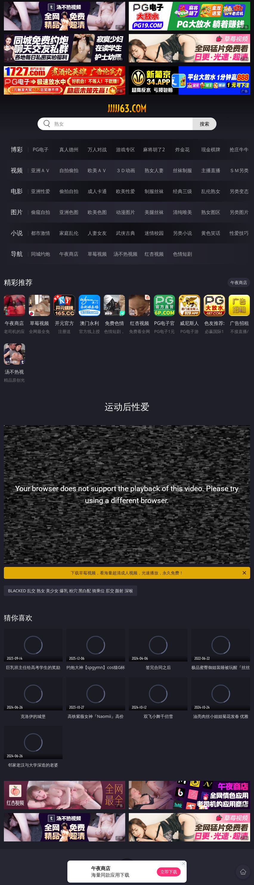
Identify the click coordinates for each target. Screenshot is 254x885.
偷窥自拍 (40, 212)
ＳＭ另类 (239, 170)
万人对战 (97, 149)
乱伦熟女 (210, 191)
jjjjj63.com (127, 109)
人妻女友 (97, 233)
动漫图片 (125, 212)
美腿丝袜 (154, 212)
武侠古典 (125, 233)
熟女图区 (210, 212)
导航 (17, 254)
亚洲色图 (68, 212)
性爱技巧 (239, 233)
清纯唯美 (182, 212)
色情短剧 (182, 254)
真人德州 (68, 149)
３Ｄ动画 (125, 170)
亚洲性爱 (40, 191)
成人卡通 (97, 191)
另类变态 (239, 191)
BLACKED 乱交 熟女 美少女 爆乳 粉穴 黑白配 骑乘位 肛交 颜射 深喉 (70, 590)
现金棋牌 (210, 149)
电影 (17, 191)
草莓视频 (97, 254)
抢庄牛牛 (239, 149)
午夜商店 (68, 254)
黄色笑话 (210, 233)
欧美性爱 (125, 191)
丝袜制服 (182, 170)
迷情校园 (154, 233)
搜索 (204, 124)
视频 (17, 170)
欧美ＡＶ (97, 170)
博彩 (17, 149)
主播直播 (210, 170)
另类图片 (239, 212)
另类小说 (182, 233)
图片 (17, 212)
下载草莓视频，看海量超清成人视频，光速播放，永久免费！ (159, 572)
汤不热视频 (125, 254)
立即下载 (168, 872)
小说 (17, 233)
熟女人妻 (154, 170)
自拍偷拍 (68, 170)
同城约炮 (40, 254)
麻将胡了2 (154, 149)
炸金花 (182, 149)
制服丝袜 (154, 191)
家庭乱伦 (68, 233)
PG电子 (41, 149)
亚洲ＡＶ (40, 170)
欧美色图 (97, 212)
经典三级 (182, 191)
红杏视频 (154, 254)
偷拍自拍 (68, 191)
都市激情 (40, 233)
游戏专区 (125, 149)
